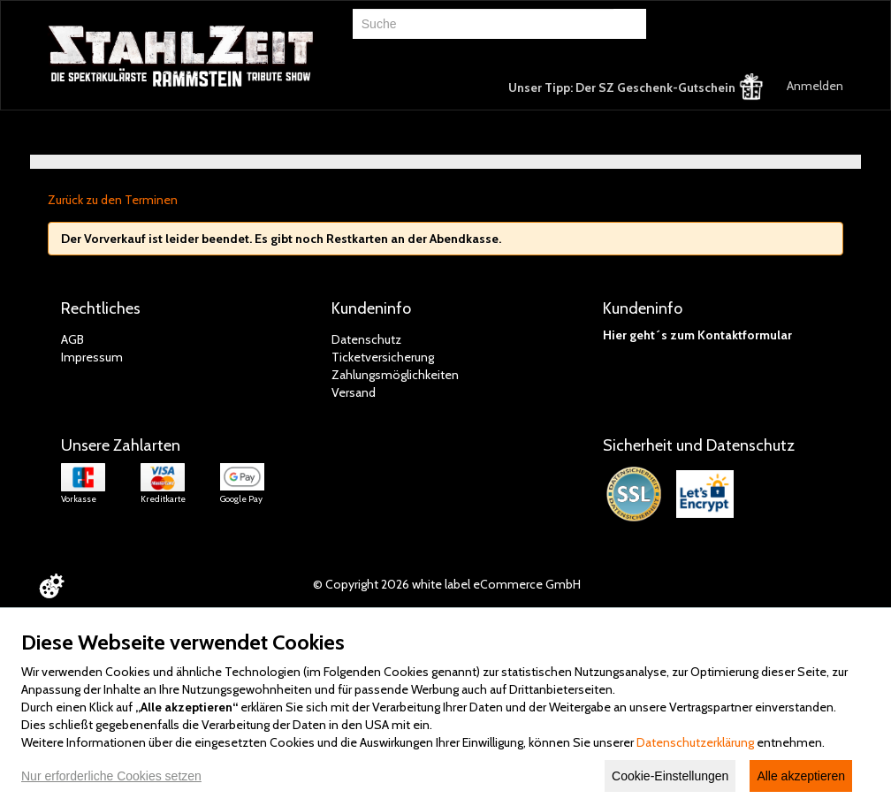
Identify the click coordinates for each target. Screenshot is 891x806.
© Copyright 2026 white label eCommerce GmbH (447, 584)
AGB (72, 339)
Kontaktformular (744, 335)
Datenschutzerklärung (695, 742)
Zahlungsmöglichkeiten (395, 375)
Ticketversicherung (382, 357)
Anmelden (815, 86)
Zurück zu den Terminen (113, 200)
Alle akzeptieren (801, 776)
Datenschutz (366, 339)
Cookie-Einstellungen (670, 776)
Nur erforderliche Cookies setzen (111, 776)
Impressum (92, 357)
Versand (353, 392)
